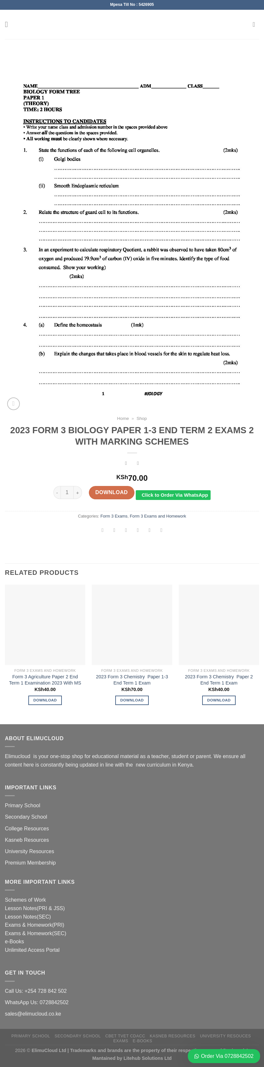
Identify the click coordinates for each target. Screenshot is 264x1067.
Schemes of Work (25, 900)
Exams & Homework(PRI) (34, 925)
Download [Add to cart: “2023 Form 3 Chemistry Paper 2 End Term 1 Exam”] (219, 700)
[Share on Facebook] (114, 531)
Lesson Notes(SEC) (28, 917)
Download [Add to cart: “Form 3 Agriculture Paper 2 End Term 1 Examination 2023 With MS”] (45, 700)
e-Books (14, 941)
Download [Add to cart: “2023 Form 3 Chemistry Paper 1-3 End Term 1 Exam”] (132, 700)
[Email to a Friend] (137, 531)
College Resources (27, 828)
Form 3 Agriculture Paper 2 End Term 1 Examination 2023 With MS (45, 680)
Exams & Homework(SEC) (35, 933)
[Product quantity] (67, 492)
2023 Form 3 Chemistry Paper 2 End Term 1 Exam (219, 680)
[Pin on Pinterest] (149, 531)
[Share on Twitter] (126, 531)
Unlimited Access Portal (32, 950)
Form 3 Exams (113, 516)
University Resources (29, 851)
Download (111, 492)
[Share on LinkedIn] (161, 531)
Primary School (22, 805)
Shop (141, 418)
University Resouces (225, 1036)
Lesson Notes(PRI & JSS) (35, 908)
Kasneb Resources (27, 840)
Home (123, 418)
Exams (120, 1041)
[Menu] (9, 24)
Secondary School (26, 817)
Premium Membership (30, 863)
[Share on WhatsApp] (102, 531)
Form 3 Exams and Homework (158, 516)
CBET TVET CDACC (125, 1036)
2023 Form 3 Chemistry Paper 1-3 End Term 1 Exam (132, 680)
